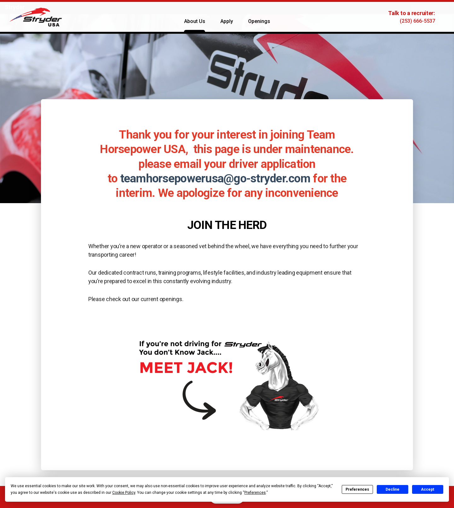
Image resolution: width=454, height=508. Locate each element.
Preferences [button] (255, 492)
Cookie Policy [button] (123, 492)
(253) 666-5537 (430, 7)
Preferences (357, 489)
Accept (427, 489)
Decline (392, 489)
